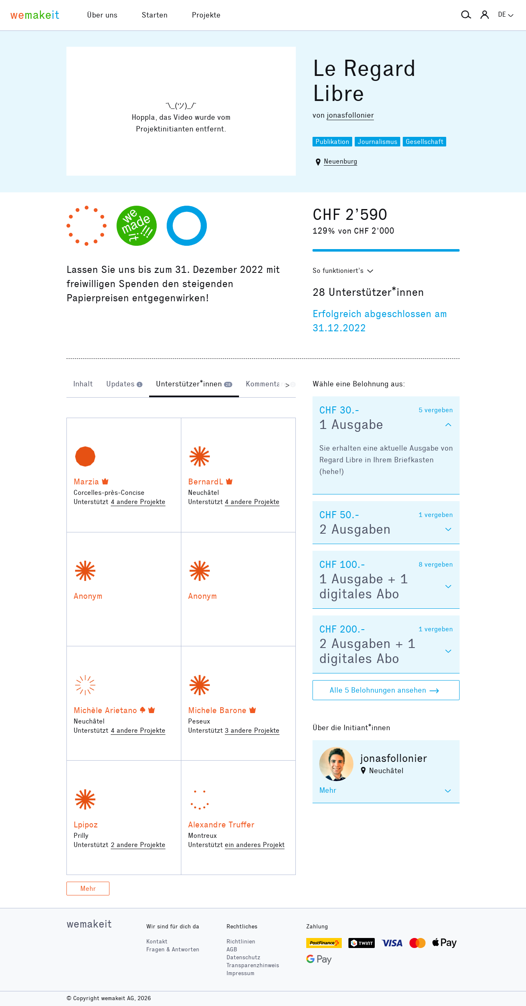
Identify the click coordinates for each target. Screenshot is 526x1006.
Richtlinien (240, 941)
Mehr (88, 889)
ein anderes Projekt (255, 845)
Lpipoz (86, 824)
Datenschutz (243, 957)
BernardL (205, 482)
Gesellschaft (424, 142)
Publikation (332, 142)
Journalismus (377, 142)
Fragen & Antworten (172, 949)
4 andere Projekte (138, 502)
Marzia (86, 482)
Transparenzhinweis (252, 965)
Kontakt (157, 941)
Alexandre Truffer (221, 824)
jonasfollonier (350, 115)
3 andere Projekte (252, 730)
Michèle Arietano (105, 710)
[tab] (82, 384)
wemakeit (89, 923)
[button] (466, 15)
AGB (231, 949)
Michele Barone (217, 710)
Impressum (240, 973)
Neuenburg (340, 161)
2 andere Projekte (138, 845)
